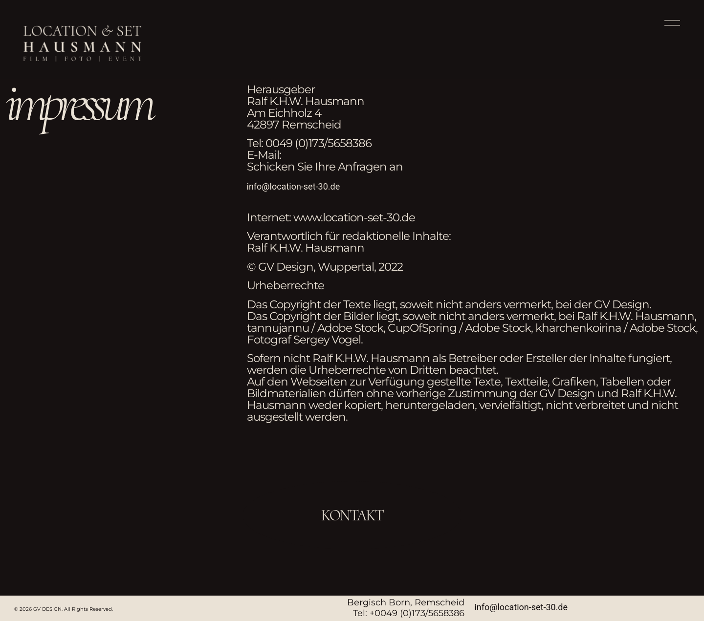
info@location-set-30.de (293, 186)
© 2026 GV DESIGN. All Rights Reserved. (63, 609)
